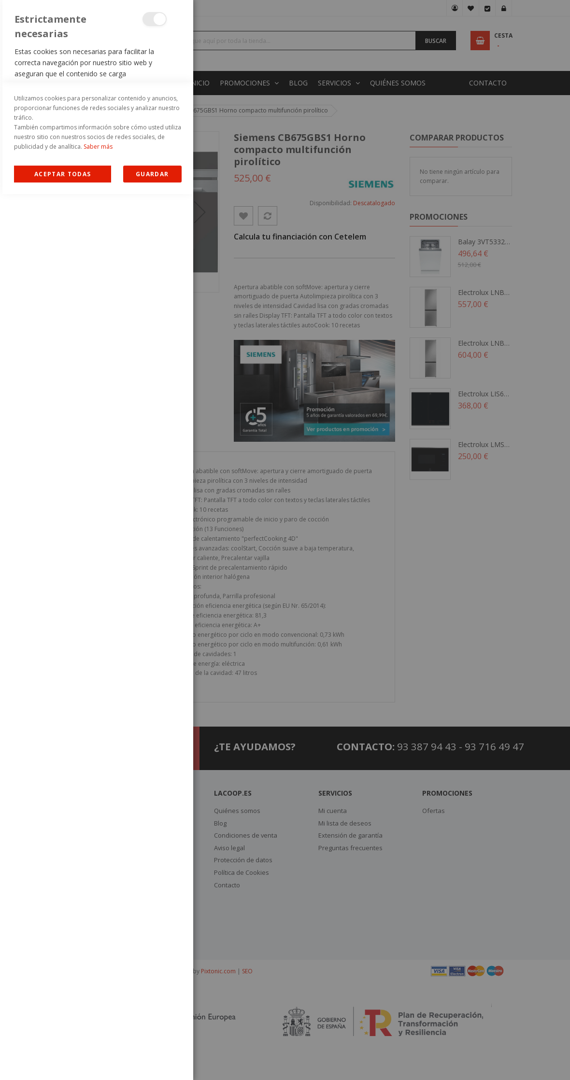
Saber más (98, 1032)
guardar (152, 1060)
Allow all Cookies (63, 1060)
